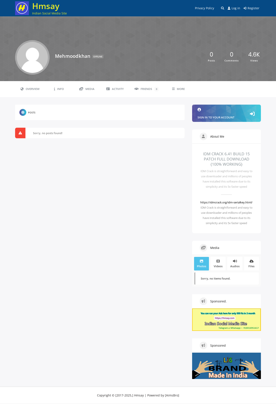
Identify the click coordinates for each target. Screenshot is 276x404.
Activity (115, 89)
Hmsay (45, 5)
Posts (27, 112)
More (178, 89)
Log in (234, 8)
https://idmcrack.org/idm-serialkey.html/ (226, 202)
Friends (147, 89)
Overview (29, 89)
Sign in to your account (227, 113)
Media (86, 89)
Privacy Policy (204, 8)
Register (251, 8)
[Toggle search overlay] (222, 8)
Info (59, 89)
